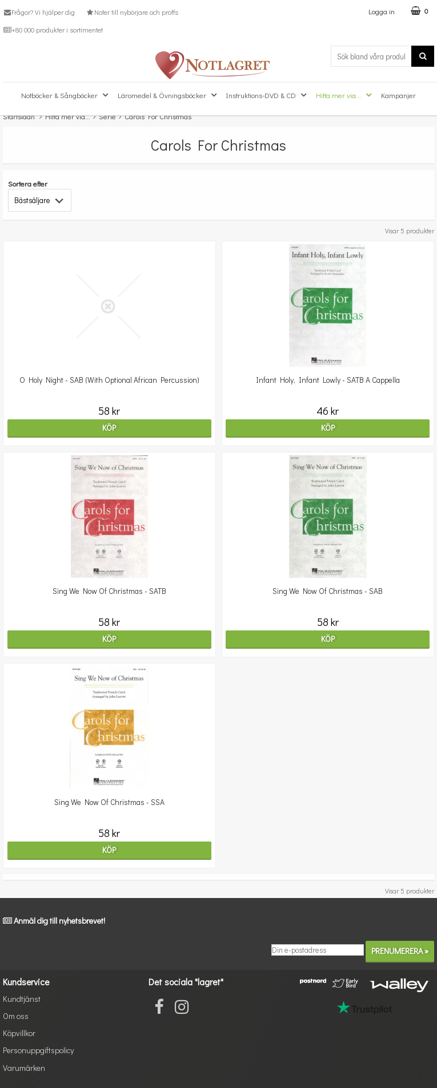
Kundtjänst (22, 998)
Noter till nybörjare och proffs (131, 12)
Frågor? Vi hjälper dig (39, 12)
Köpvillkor (19, 1033)
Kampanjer (398, 95)
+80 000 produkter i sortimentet (53, 29)
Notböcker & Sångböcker (66, 95)
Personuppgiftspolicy (38, 1050)
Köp (109, 427)
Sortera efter (27, 183)
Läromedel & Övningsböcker (168, 95)
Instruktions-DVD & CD (267, 95)
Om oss (16, 1015)
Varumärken (24, 1067)
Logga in (381, 11)
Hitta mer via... (345, 95)
